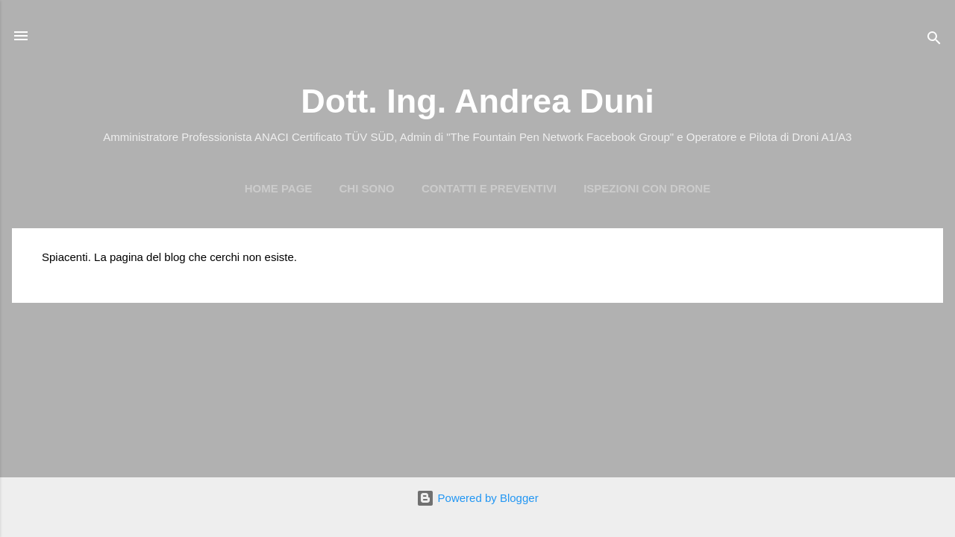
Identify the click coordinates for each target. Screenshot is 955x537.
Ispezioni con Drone (646, 188)
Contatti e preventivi (489, 188)
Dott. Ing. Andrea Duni (477, 101)
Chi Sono (367, 188)
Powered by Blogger (477, 498)
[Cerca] (934, 40)
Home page (279, 188)
